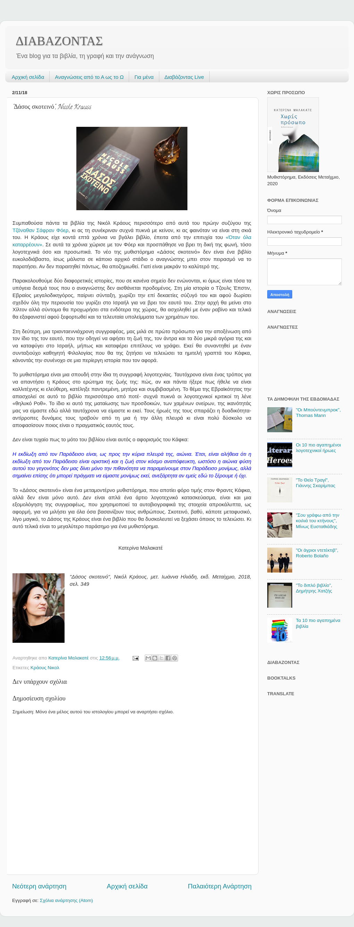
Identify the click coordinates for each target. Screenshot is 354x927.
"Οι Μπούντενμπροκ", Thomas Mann (318, 412)
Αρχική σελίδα (28, 77)
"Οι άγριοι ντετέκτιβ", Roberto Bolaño (317, 553)
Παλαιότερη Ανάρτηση (220, 886)
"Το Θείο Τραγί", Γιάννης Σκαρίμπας (315, 482)
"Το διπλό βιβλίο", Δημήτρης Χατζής (314, 588)
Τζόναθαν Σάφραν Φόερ (40, 230)
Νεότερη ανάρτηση (39, 886)
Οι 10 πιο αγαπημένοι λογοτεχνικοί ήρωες (318, 447)
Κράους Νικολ (45, 667)
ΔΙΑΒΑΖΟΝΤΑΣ (59, 41)
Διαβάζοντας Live (184, 77)
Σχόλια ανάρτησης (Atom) (66, 900)
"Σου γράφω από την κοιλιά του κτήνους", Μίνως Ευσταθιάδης (317, 520)
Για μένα (143, 77)
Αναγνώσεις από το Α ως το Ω (89, 77)
